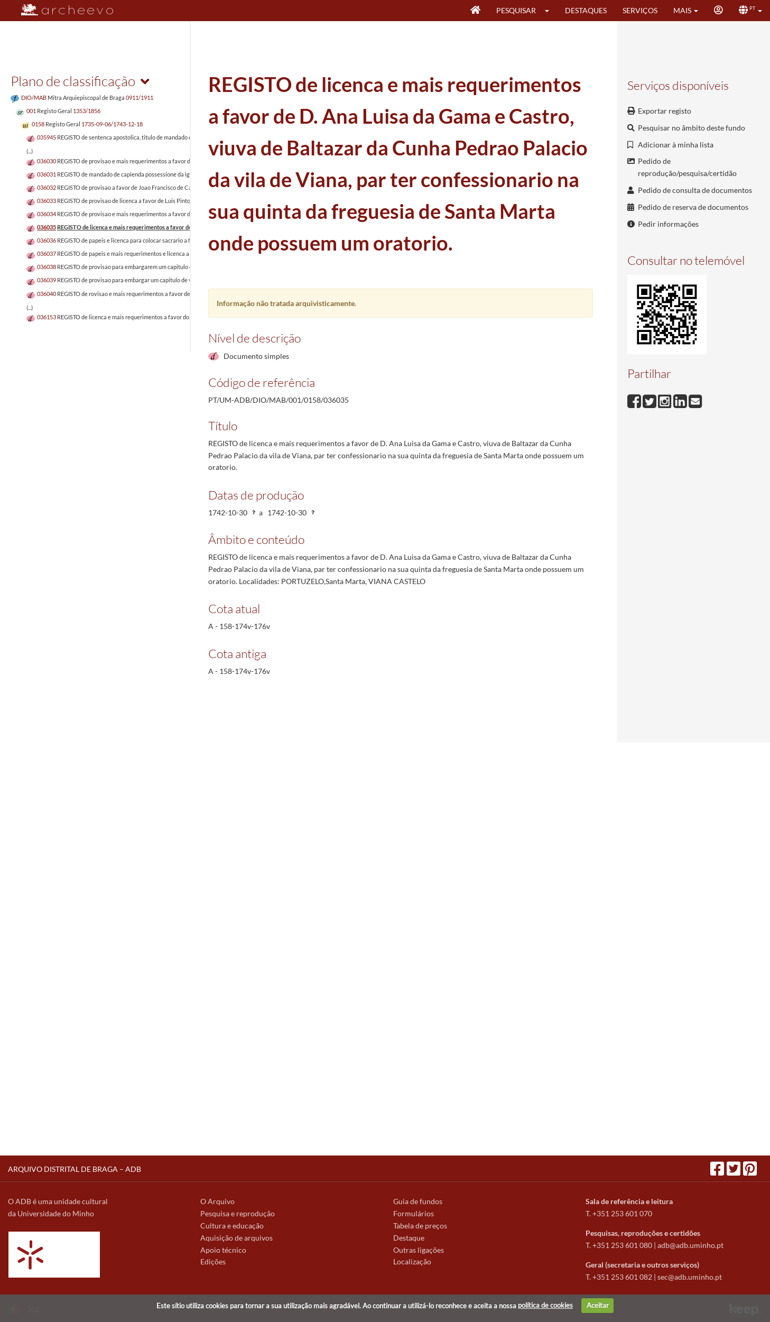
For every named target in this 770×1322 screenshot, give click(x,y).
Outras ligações (418, 1249)
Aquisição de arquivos (236, 1237)
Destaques (586, 10)
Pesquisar (516, 10)
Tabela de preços (420, 1225)
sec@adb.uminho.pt (689, 1276)
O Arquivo (217, 1201)
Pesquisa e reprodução (237, 1213)
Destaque (408, 1237)
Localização (412, 1261)
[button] (550, 10)
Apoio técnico (223, 1249)
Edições (213, 1261)
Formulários (413, 1213)
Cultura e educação (232, 1225)
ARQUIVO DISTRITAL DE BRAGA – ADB (74, 1168)
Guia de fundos (417, 1201)
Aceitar (598, 1305)
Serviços (640, 10)
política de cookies (545, 1305)
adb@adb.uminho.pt (690, 1245)
